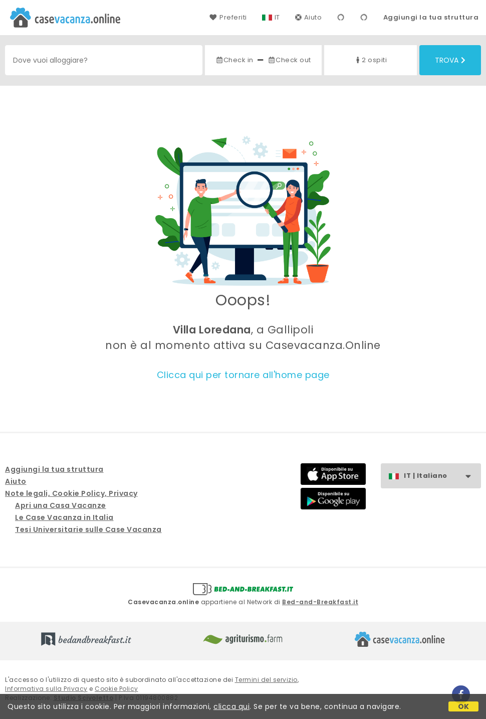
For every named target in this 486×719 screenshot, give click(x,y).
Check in (234, 60)
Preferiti (228, 17)
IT (277, 17)
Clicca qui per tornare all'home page (243, 375)
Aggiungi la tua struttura (431, 17)
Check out (289, 60)
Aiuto (308, 17)
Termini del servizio (266, 679)
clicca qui (231, 706)
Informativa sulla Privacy (46, 688)
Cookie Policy (116, 688)
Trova (450, 60)
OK (463, 706)
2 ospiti (370, 60)
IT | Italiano (442, 476)
